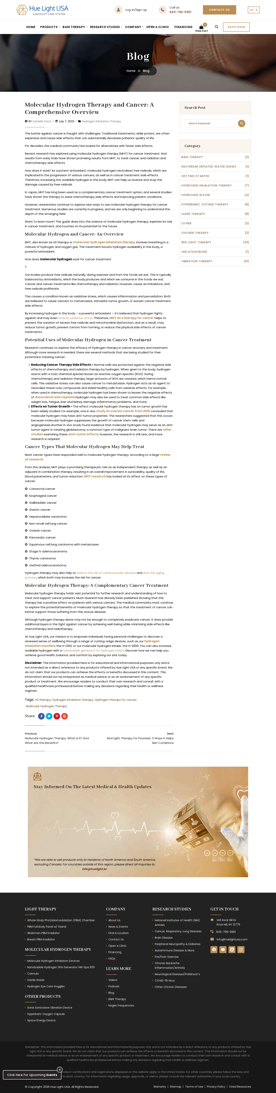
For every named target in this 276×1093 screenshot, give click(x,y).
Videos (112, 980)
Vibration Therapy (196, 261)
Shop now (236, 27)
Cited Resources (240, 1087)
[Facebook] (214, 950)
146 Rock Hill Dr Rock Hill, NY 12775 (228, 922)
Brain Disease (164, 938)
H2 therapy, (43, 700)
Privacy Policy (216, 1087)
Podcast (113, 986)
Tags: (29, 699)
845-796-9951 (180, 12)
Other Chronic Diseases (171, 987)
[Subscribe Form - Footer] (92, 822)
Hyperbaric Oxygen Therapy (204, 204)
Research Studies (105, 27)
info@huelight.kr (94, 869)
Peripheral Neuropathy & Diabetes (177, 944)
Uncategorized (194, 252)
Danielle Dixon (42, 121)
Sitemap (175, 1087)
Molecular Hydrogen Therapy (46, 706)
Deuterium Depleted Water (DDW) (209, 166)
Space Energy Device (41, 1020)
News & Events (118, 927)
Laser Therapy (193, 214)
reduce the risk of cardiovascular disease (106, 573)
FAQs (111, 958)
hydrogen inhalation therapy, (73, 700)
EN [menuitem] (251, 10)
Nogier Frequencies (121, 1005)
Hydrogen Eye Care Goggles (46, 986)
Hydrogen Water (195, 195)
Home (30, 27)
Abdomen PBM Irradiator (43, 933)
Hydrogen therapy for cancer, (116, 700)
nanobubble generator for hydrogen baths (93, 650)
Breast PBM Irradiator (41, 939)
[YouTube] (223, 950)
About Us (114, 920)
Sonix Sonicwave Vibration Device (49, 1008)
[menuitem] (254, 10)
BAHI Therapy (74, 27)
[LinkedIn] (232, 950)
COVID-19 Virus (165, 980)
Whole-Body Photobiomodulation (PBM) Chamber (61, 920)
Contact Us (219, 10)
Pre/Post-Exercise (167, 957)
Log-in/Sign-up (136, 10)
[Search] (216, 27)
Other (186, 223)
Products (49, 27)
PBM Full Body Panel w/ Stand (46, 927)
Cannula (33, 974)
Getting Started (195, 176)
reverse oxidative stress (75, 318)
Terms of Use (194, 1087)
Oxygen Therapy (195, 233)
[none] (254, 10)
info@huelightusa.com (232, 939)
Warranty (159, 1087)
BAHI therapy (192, 157)
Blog (111, 993)
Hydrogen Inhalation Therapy (101, 121)
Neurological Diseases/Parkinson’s (177, 974)
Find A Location (118, 933)
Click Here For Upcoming (32, 1075)
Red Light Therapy (196, 242)
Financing (183, 27)
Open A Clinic (157, 27)
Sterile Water (36, 980)
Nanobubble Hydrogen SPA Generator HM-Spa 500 (61, 967)
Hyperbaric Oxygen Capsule (46, 1014)
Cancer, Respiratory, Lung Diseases (178, 931)
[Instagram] (242, 950)
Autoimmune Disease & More (174, 950)
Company (133, 27)
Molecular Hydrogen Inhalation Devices (53, 961)
